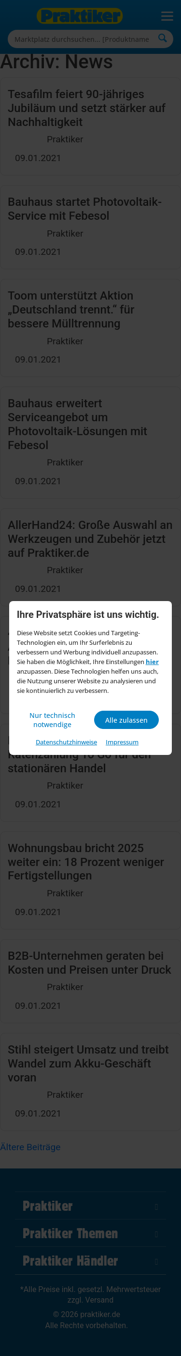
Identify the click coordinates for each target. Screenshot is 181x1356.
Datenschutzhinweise (66, 742)
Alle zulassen (126, 720)
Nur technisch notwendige (52, 720)
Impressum (122, 742)
